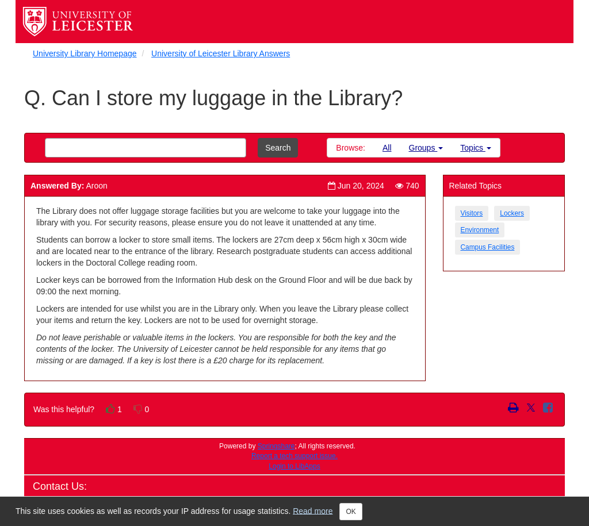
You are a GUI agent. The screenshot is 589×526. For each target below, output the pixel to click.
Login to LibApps (294, 466)
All (387, 147)
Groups (426, 147)
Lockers (512, 213)
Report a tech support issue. (294, 456)
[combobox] (145, 148)
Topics (475, 147)
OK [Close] (350, 512)
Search (277, 147)
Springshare (276, 446)
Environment (480, 230)
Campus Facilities (488, 247)
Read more (312, 510)
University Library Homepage (85, 53)
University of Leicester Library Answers (220, 53)
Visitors (472, 213)
